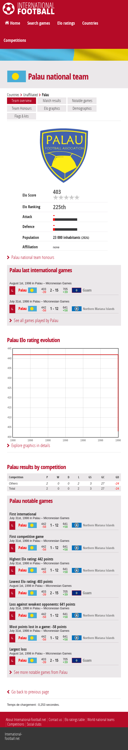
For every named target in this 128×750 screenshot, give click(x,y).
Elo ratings (66, 23)
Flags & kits (22, 116)
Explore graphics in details (30, 445)
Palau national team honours (32, 257)
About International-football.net (26, 719)
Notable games (82, 100)
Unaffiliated (30, 95)
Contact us (55, 719)
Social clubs (34, 724)
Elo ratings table (75, 719)
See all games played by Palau (36, 320)
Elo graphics (52, 108)
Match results (52, 100)
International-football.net (13, 736)
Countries (90, 23)
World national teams (100, 719)
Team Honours (21, 108)
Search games (38, 23)
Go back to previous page (30, 692)
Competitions (15, 40)
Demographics (82, 108)
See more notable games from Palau (41, 672)
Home (15, 23)
